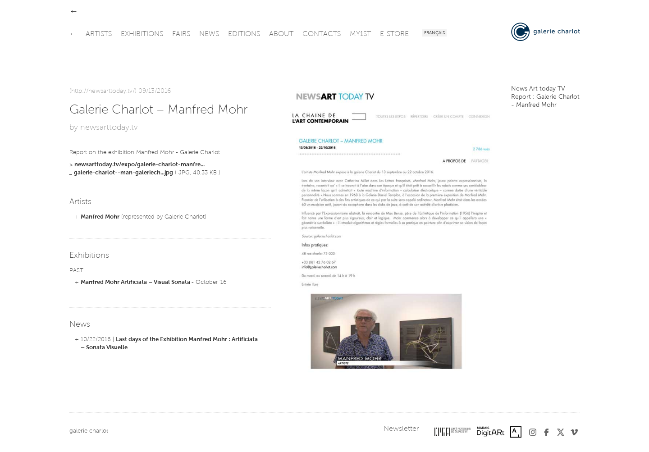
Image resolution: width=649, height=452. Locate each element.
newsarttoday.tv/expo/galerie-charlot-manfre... (139, 165)
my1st (360, 34)
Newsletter (401, 429)
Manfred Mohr (100, 217)
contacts (321, 34)
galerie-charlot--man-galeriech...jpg (123, 173)
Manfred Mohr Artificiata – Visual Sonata (136, 282)
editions (244, 34)
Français (434, 33)
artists (99, 34)
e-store (394, 34)
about (281, 34)
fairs (181, 34)
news (209, 34)
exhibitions (142, 34)
